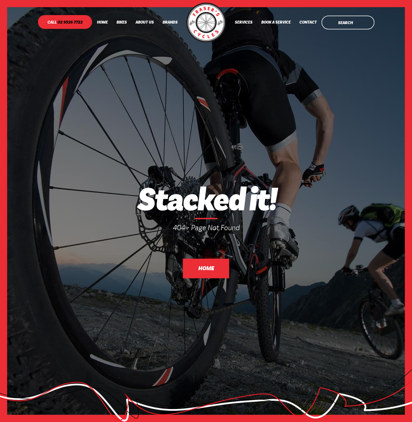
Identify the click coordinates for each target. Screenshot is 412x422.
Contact (308, 22)
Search (345, 23)
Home (102, 22)
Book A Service (276, 22)
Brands (170, 22)
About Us (144, 22)
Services (243, 22)
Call (65, 22)
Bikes (121, 22)
